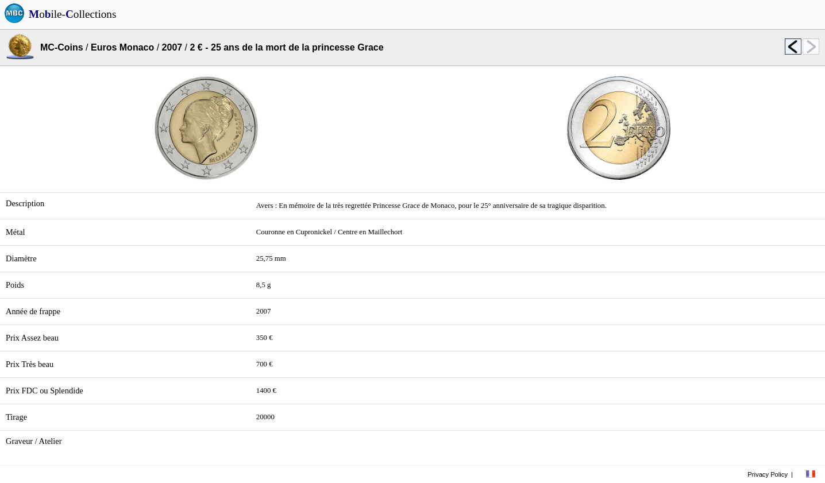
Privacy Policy (767, 474)
